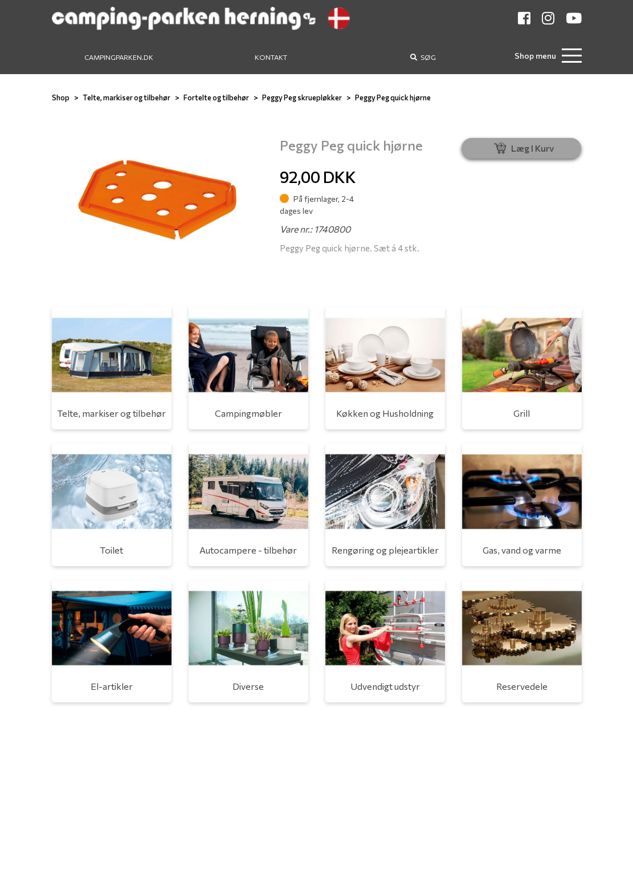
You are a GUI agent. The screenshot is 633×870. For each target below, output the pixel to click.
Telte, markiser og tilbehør (126, 97)
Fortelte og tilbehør (216, 97)
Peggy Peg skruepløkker (302, 97)
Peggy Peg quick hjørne (393, 97)
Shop (61, 97)
